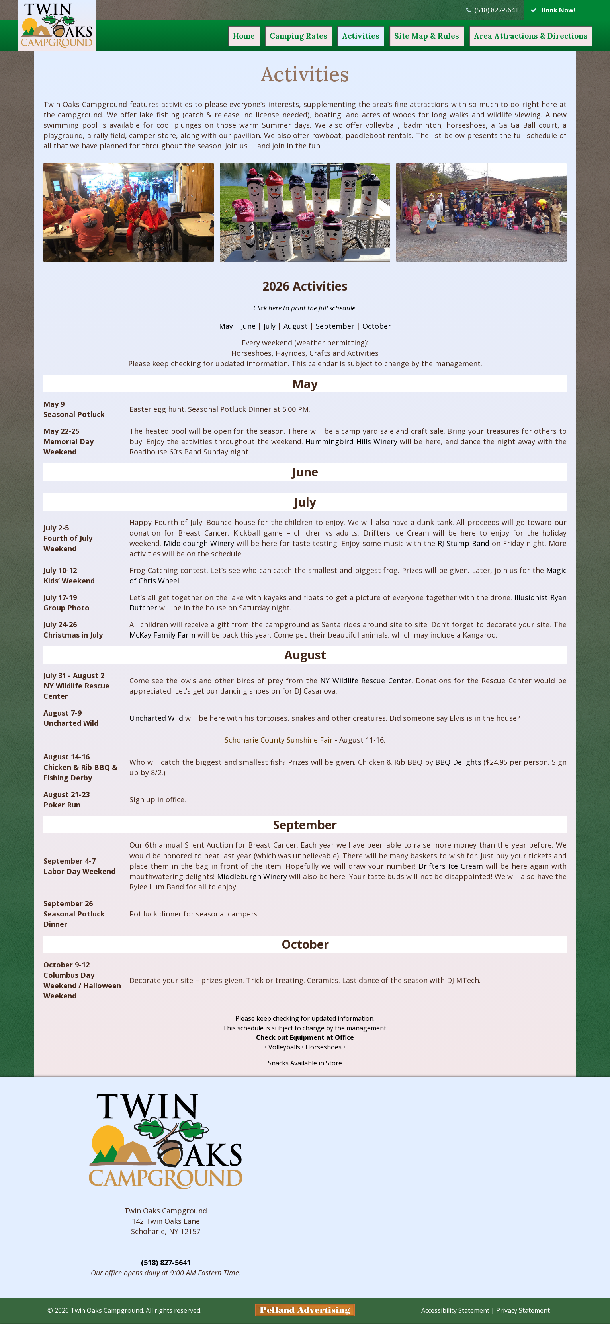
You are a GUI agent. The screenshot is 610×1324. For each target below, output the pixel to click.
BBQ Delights (458, 762)
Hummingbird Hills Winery (351, 441)
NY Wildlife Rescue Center (365, 680)
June (248, 326)
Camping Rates (282, 36)
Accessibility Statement (455, 1311)
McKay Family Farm (162, 635)
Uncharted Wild (156, 718)
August (295, 326)
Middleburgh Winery (199, 543)
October (376, 326)
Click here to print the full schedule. (305, 307)
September (335, 326)
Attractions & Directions (514, 36)
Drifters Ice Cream (450, 866)
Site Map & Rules (409, 36)
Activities (344, 36)
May (226, 326)
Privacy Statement (523, 1311)
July (270, 326)
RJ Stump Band (463, 543)
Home (227, 36)
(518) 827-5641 (166, 1263)
